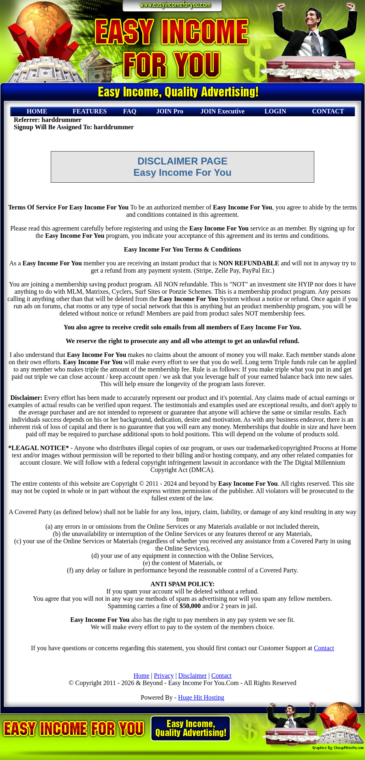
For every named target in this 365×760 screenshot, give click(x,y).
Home (141, 675)
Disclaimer (192, 675)
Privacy (164, 675)
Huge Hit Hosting (201, 697)
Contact (324, 648)
